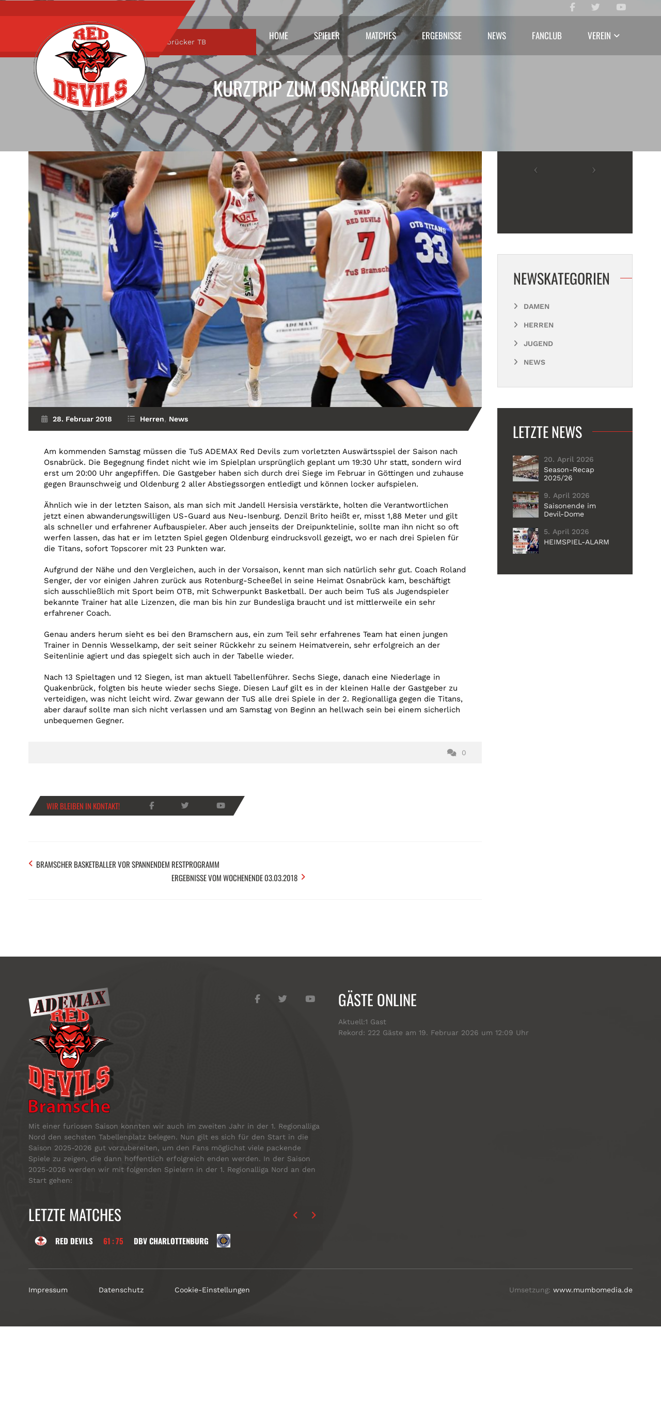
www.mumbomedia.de (593, 1370)
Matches (381, 35)
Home (278, 35)
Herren (98, 138)
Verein (599, 35)
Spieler (327, 35)
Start (58, 138)
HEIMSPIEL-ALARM (576, 638)
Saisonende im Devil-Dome (570, 606)
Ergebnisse (442, 35)
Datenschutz (121, 1370)
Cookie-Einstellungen (212, 1370)
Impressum (48, 1370)
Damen (536, 402)
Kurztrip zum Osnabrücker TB (330, 88)
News (496, 35)
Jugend (538, 439)
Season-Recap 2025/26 (569, 569)
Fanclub (547, 35)
